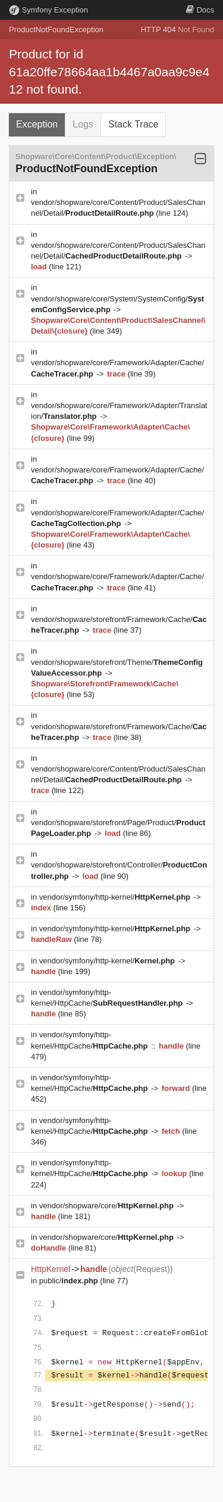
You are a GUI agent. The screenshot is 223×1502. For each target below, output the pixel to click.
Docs (200, 9)
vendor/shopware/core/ (107, 1205)
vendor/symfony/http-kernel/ (116, 897)
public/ (69, 1280)
